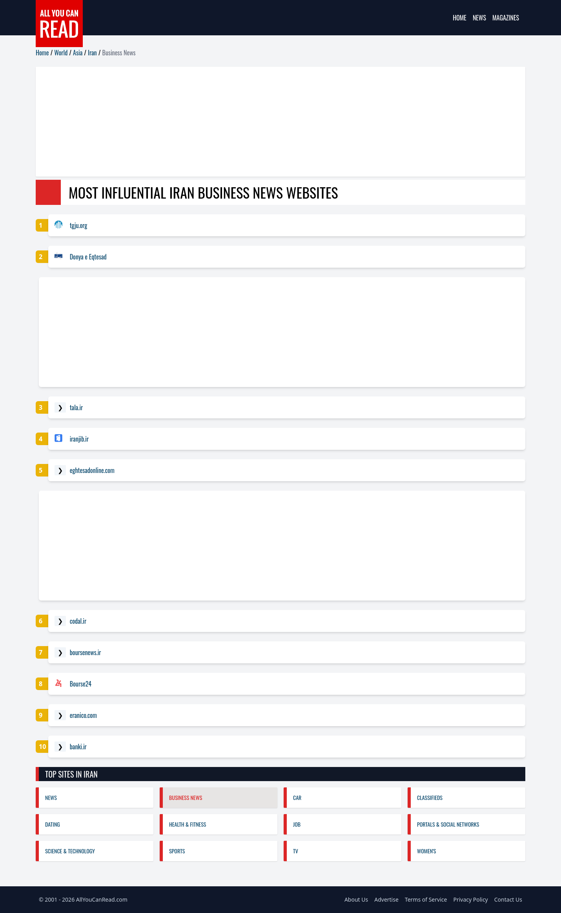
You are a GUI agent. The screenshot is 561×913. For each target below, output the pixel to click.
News (479, 17)
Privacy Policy (470, 899)
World (60, 52)
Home (459, 17)
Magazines (505, 17)
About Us (356, 899)
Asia (77, 52)
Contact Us (508, 899)
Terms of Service (426, 899)
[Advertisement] (271, 122)
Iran (92, 52)
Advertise (386, 899)
